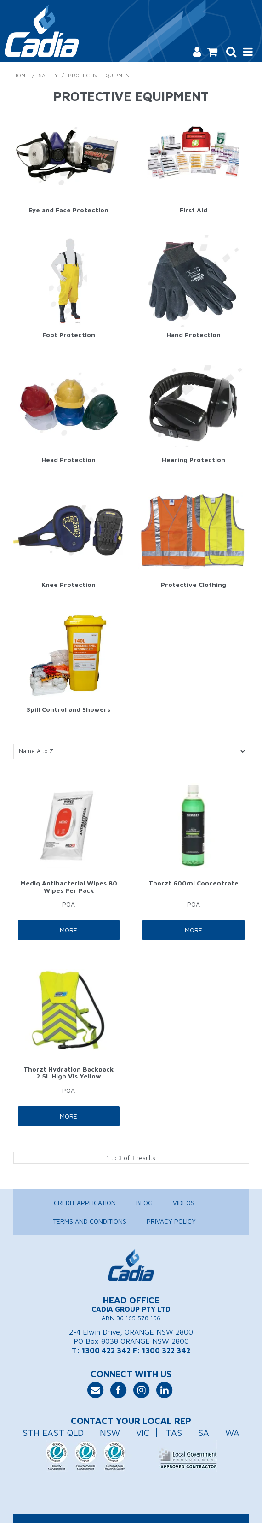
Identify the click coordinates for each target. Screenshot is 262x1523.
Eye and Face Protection (68, 210)
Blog (144, 1203)
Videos (183, 1203)
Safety (48, 75)
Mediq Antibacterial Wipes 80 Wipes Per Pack (68, 886)
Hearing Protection (193, 459)
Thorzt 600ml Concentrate (193, 883)
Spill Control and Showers (68, 709)
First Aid (193, 210)
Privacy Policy (171, 1221)
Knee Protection (68, 584)
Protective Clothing (193, 584)
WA (232, 1432)
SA (203, 1432)
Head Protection (68, 459)
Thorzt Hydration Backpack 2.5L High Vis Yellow (68, 1072)
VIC (142, 1432)
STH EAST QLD (53, 1432)
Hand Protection (193, 335)
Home (20, 75)
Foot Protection (68, 335)
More (68, 930)
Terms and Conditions (89, 1221)
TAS (173, 1432)
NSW (110, 1432)
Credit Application (85, 1203)
